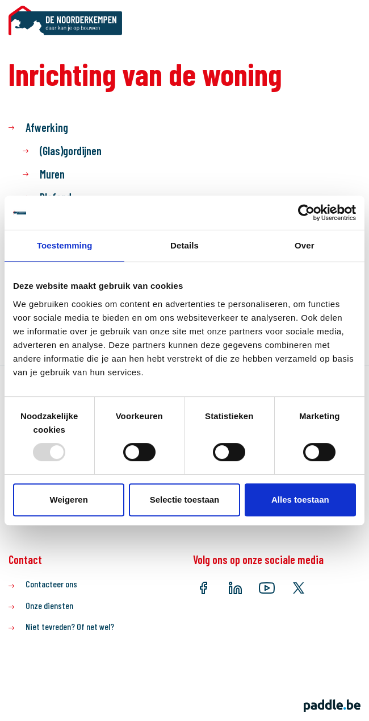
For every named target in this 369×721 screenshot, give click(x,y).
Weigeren (69, 499)
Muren (52, 174)
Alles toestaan (300, 499)
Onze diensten (49, 605)
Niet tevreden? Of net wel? (70, 626)
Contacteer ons (51, 583)
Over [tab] (305, 245)
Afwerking (47, 127)
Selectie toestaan (185, 499)
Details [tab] (184, 245)
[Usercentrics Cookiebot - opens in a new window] (306, 212)
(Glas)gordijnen (71, 151)
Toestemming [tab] (65, 245)
